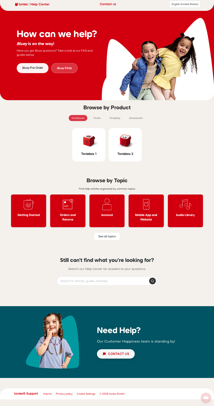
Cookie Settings (86, 393)
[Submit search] (152, 281)
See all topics (107, 236)
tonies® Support (26, 393)
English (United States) (185, 4)
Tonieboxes (78, 118)
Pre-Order (32, 67)
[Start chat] (116, 354)
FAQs (64, 68)
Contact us (108, 4)
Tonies (97, 118)
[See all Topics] (107, 236)
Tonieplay (114, 118)
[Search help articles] (107, 280)
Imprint (47, 393)
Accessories (136, 118)
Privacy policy (64, 393)
